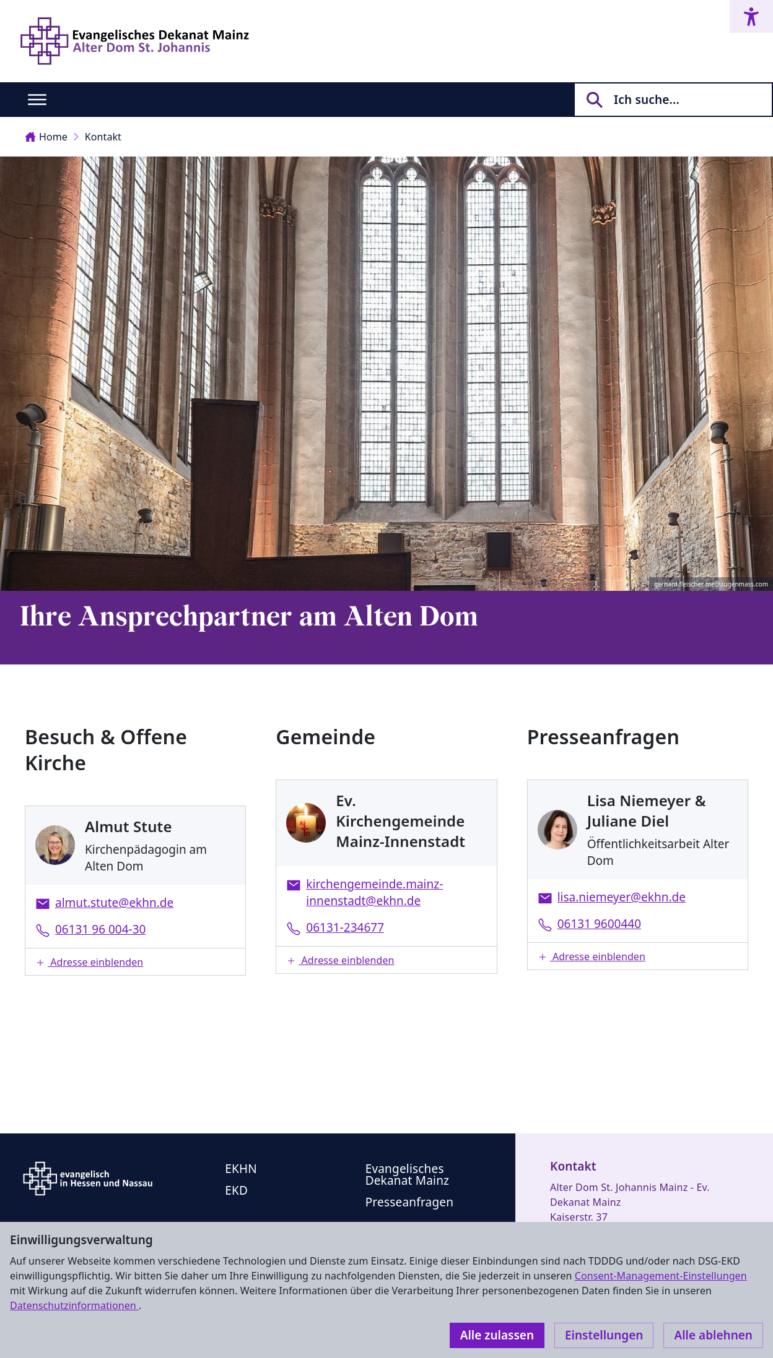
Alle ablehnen (713, 1335)
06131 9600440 (599, 924)
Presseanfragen (409, 1202)
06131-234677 (345, 927)
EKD (236, 1190)
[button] (135, 961)
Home (46, 137)
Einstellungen (604, 1335)
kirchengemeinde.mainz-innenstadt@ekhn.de (374, 892)
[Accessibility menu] (751, 16)
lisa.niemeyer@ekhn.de (621, 897)
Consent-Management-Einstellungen (661, 1276)
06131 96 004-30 (100, 929)
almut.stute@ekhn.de (114, 903)
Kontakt (103, 137)
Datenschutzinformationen (74, 1305)
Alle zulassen (497, 1335)
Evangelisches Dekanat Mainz (407, 1174)
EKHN (241, 1169)
